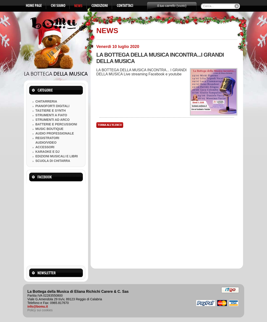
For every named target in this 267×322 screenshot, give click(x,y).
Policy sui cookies (40, 310)
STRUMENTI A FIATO (51, 115)
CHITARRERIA (46, 101)
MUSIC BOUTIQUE (49, 129)
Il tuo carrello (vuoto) (171, 6)
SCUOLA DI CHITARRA (52, 161)
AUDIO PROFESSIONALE (54, 133)
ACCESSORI (44, 147)
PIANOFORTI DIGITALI (52, 106)
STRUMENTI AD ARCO (52, 119)
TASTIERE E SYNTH (50, 110)
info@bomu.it (37, 306)
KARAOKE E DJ (47, 151)
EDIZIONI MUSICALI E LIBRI (56, 156)
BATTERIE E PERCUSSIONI (56, 124)
